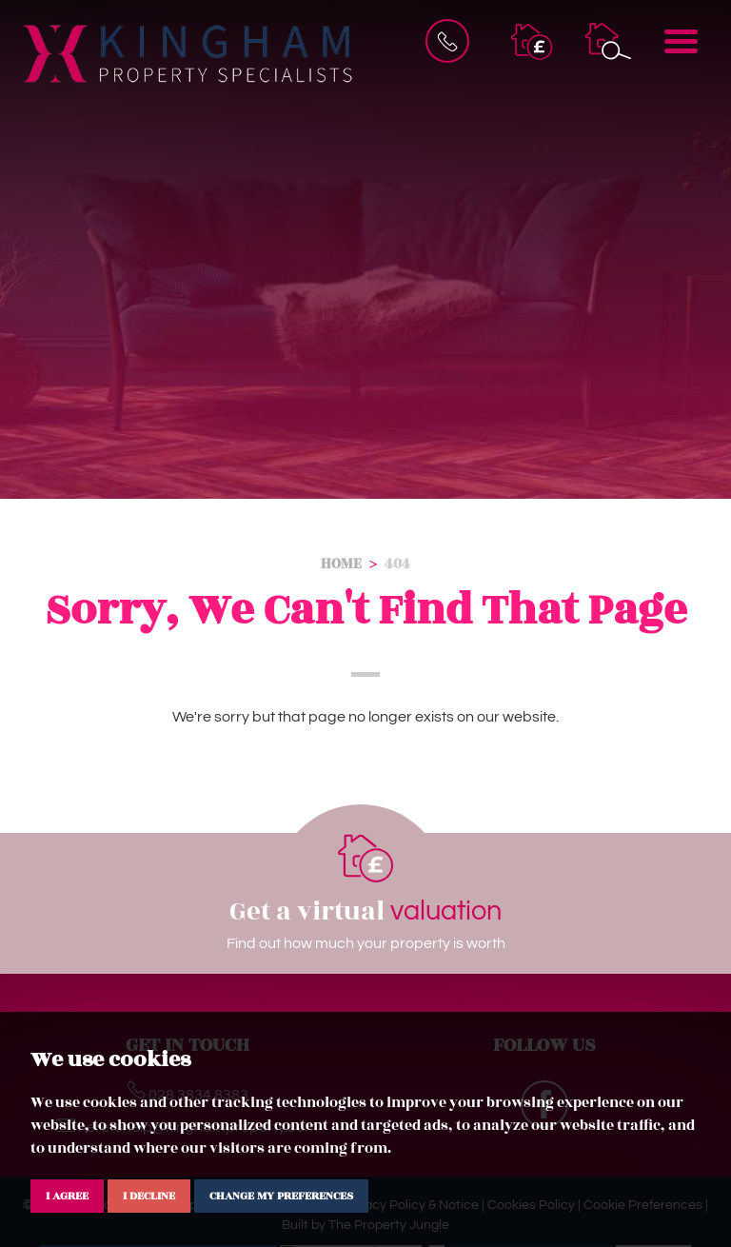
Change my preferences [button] (281, 1195)
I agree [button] (67, 1195)
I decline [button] (149, 1195)
